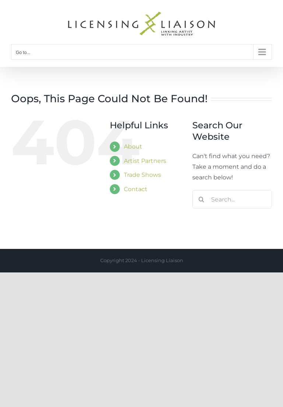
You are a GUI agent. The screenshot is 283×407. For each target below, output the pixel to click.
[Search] (201, 199)
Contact (135, 189)
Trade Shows (142, 174)
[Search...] (232, 199)
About (133, 146)
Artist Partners (145, 160)
